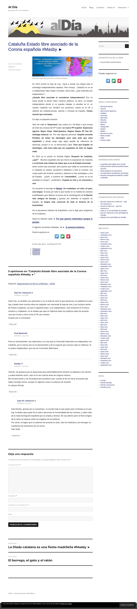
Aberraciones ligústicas (108, 111)
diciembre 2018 (105, 336)
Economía (103, 115)
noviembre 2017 (105, 361)
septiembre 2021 (106, 291)
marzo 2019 (104, 331)
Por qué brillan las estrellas (118, 211)
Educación (103, 118)
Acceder (103, 380)
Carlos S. (103, 211)
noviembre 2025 (106, 235)
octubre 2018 (104, 338)
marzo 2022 (104, 278)
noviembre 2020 (106, 311)
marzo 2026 (104, 233)
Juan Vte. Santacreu (15, 64)
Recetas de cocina (106, 133)
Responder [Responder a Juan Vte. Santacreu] (13, 324)
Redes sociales (105, 136)
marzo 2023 (104, 257)
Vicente (103, 206)
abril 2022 (103, 275)
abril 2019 (103, 329)
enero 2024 (104, 242)
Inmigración (104, 127)
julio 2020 (103, 313)
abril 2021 (103, 300)
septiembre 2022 (106, 266)
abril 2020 (103, 320)
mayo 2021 (104, 298)
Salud (102, 138)
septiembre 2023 (106, 248)
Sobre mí (111, 8)
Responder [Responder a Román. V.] (13, 392)
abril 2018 (103, 349)
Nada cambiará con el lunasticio (111, 171)
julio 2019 (103, 325)
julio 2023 (103, 251)
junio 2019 (104, 327)
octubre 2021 (104, 289)
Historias (103, 122)
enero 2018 (104, 356)
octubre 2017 (104, 363)
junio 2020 (104, 316)
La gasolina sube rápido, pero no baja (112, 164)
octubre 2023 (104, 246)
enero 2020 (104, 322)
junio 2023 (104, 253)
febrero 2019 (104, 334)
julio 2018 (103, 343)
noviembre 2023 (105, 244)
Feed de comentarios (107, 385)
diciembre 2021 (105, 284)
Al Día (12, 7)
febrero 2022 (104, 280)
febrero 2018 (104, 354)
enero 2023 (104, 262)
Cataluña (11, 70)
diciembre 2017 (105, 358)
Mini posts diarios (106, 106)
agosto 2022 (104, 269)
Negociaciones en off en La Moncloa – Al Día (36, 284)
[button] (127, 605)
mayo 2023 (104, 255)
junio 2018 (103, 345)
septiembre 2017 (106, 365)
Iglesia (102, 124)
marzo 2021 (104, 302)
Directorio (122, 8)
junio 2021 (103, 295)
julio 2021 (103, 293)
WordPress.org (105, 387)
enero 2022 (104, 282)
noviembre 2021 (105, 287)
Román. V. (18, 364)
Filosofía (103, 120)
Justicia (102, 129)
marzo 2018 (104, 352)
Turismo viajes (105, 140)
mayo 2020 (104, 318)
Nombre (12, 496)
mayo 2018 (104, 347)
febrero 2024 (104, 239)
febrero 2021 (104, 304)
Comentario (14, 465)
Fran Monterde (20, 333)
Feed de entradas (106, 383)
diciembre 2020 (105, 309)
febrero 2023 (104, 260)
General (103, 109)
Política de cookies (66, 604)
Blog (91, 8)
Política (18, 70)
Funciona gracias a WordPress (24, 593)
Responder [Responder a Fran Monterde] (13, 354)
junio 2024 (104, 237)
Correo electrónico (18, 505)
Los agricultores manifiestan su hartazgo (114, 173)
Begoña (103, 217)
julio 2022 (103, 271)
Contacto (100, 8)
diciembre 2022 (105, 264)
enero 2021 (104, 307)
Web (10, 514)
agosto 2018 (104, 340)
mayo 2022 (104, 273)
